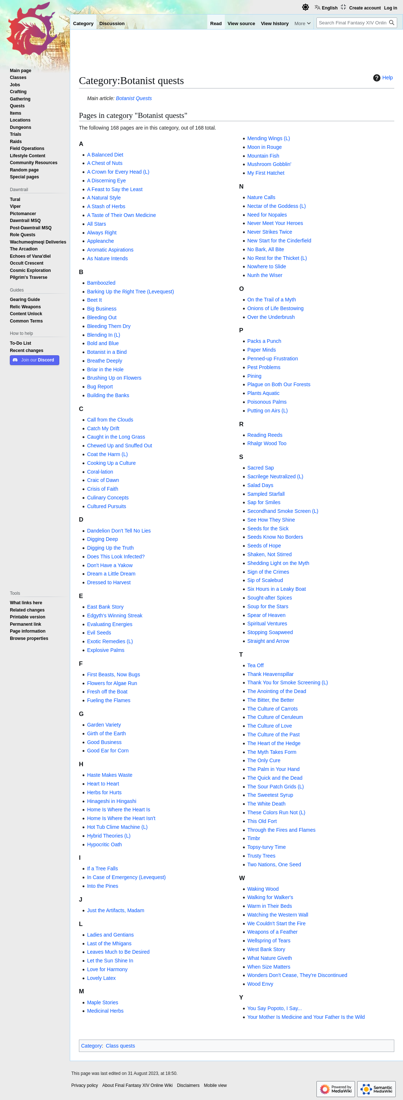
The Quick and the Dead (275, 778)
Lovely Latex (101, 978)
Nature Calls (261, 197)
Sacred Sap (260, 468)
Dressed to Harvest (109, 582)
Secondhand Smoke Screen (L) (282, 511)
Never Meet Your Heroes (275, 223)
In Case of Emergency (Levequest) (126, 877)
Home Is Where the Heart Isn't (121, 818)
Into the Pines (102, 886)
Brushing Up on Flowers (114, 378)
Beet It (94, 300)
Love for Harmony (107, 969)
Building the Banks (108, 395)
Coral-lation (100, 472)
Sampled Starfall (266, 494)
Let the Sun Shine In (110, 961)
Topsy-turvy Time (266, 847)
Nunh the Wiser (264, 275)
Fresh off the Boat (107, 692)
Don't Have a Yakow (109, 565)
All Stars (96, 224)
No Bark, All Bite (265, 249)
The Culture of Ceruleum (275, 717)
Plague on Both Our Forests (279, 384)
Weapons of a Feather (272, 932)
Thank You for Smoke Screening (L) (287, 682)
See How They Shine (271, 520)
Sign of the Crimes (268, 572)
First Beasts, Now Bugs (113, 674)
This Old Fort (262, 821)
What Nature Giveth (269, 958)
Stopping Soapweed (270, 632)
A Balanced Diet (105, 155)
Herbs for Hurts (104, 792)
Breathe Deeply (104, 361)
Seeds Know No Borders (275, 537)
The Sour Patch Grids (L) (275, 787)
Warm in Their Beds (269, 906)
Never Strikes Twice (269, 232)
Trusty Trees (261, 856)
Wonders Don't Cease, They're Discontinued (297, 975)
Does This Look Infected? (116, 556)
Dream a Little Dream (111, 574)
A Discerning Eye (106, 180)
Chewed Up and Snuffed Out (119, 445)
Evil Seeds (99, 633)
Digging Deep (102, 539)
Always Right (101, 233)
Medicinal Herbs (105, 1011)
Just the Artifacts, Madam (115, 910)
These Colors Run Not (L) (276, 812)
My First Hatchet (265, 173)
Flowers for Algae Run (112, 683)
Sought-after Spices (269, 598)
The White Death (266, 804)
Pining (254, 376)
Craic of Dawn (103, 480)
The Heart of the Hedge (273, 743)
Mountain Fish (263, 156)
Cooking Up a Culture (111, 463)
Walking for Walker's (270, 897)
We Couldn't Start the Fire (276, 923)
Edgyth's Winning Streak (114, 615)
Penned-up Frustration (272, 358)
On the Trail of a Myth (271, 299)
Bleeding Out (101, 317)
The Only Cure (263, 760)
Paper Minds (261, 350)
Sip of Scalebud (265, 580)
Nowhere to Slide (266, 266)
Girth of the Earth (106, 733)
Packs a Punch (264, 341)
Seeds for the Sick (268, 528)
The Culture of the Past (273, 734)
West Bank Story (266, 949)
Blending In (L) (103, 335)
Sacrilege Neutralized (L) (275, 476)
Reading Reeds (265, 435)
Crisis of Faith (102, 489)
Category (91, 1046)
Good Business (104, 742)
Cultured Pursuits (106, 506)
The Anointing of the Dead (276, 691)
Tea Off (255, 665)
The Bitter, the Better (270, 700)
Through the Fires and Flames (281, 830)
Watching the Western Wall (277, 915)
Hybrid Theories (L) (109, 836)
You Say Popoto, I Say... (274, 1008)
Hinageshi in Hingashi (111, 801)
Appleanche (100, 241)
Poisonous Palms (267, 402)
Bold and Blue (103, 343)
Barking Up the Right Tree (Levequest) (130, 291)
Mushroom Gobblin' (269, 164)
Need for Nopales (267, 215)
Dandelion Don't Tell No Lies (119, 531)
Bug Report (100, 386)
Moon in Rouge (264, 147)
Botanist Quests (134, 98)
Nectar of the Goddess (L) (276, 206)
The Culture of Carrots (272, 709)
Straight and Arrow (268, 641)
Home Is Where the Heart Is (118, 809)
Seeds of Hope (264, 546)
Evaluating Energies (109, 624)
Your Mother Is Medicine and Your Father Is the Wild (306, 1017)
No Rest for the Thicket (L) (277, 258)
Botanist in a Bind (107, 352)
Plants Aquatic (263, 393)
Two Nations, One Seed (274, 864)
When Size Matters (268, 967)
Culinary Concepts (107, 497)
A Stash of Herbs (106, 206)
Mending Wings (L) (268, 138)
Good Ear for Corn (107, 750)
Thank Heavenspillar (270, 674)
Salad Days (260, 485)
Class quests (120, 1046)
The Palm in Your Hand (273, 769)
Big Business (101, 309)
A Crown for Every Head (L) (118, 172)
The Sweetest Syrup (270, 795)
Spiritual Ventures (267, 623)
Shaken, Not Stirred (269, 554)
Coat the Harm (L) (107, 454)
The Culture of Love (269, 726)
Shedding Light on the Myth (278, 563)
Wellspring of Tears (269, 940)
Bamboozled (101, 283)
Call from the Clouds (110, 420)
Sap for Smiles (263, 502)
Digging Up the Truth (110, 548)
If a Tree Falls (102, 868)
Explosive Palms (105, 650)
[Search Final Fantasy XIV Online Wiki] (356, 22)
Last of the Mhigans (109, 943)
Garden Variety (104, 725)
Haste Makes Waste (109, 775)
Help (382, 78)
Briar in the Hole (105, 369)
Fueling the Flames (108, 700)
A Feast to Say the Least (115, 189)
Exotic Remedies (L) (110, 641)
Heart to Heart (103, 784)
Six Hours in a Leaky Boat (276, 589)
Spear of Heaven (266, 615)
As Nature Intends (107, 258)
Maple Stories (102, 1002)
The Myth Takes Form (271, 752)
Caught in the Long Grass (116, 437)
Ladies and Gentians (110, 935)
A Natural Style (104, 198)
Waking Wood (263, 889)
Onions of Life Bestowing (275, 308)
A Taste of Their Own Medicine (121, 215)
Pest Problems (263, 367)
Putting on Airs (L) (267, 411)
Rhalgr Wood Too (267, 443)
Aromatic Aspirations (110, 250)
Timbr (253, 838)
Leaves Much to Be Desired (118, 952)
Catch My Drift (103, 428)
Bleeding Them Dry (109, 326)
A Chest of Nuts (104, 163)
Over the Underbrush (271, 317)
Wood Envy (260, 984)
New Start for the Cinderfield (279, 241)
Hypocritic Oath (104, 844)
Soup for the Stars (267, 606)
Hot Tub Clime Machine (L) (117, 827)
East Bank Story (105, 607)
